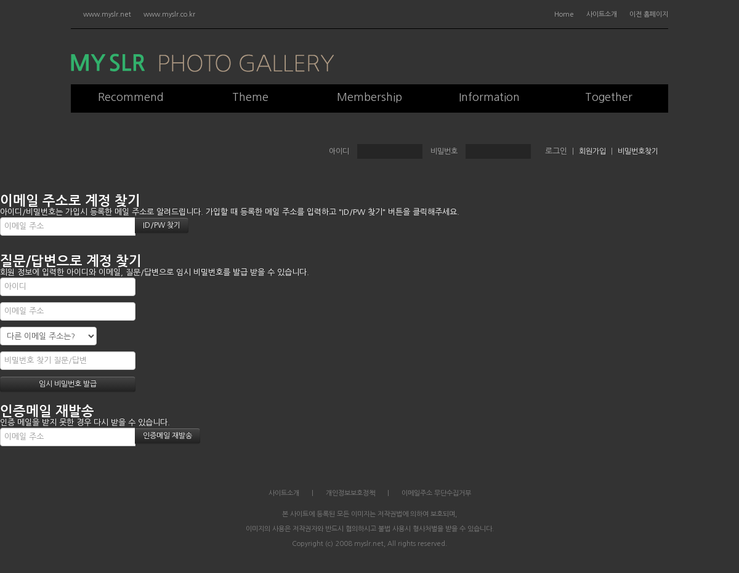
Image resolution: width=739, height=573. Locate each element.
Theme (250, 97)
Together (608, 97)
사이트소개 (601, 14)
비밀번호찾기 (638, 151)
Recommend (131, 97)
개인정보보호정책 (350, 493)
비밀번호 (444, 151)
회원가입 (592, 151)
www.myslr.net (107, 14)
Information (489, 97)
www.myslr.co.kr (169, 14)
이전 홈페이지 (648, 14)
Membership (369, 97)
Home (564, 14)
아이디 (339, 151)
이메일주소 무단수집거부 (436, 493)
